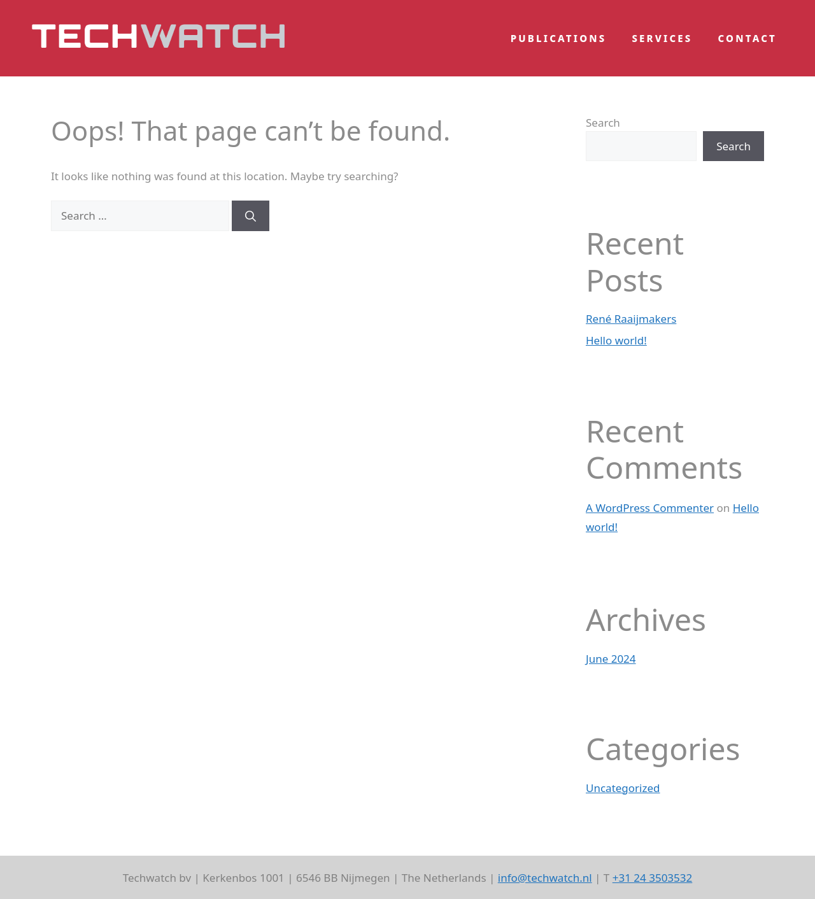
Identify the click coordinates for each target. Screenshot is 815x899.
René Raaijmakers (631, 318)
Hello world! (616, 340)
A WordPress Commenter (650, 507)
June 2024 (611, 658)
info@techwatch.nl (545, 877)
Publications (559, 38)
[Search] (250, 216)
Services (662, 38)
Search (603, 122)
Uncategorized (623, 788)
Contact (747, 38)
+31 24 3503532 (653, 877)
